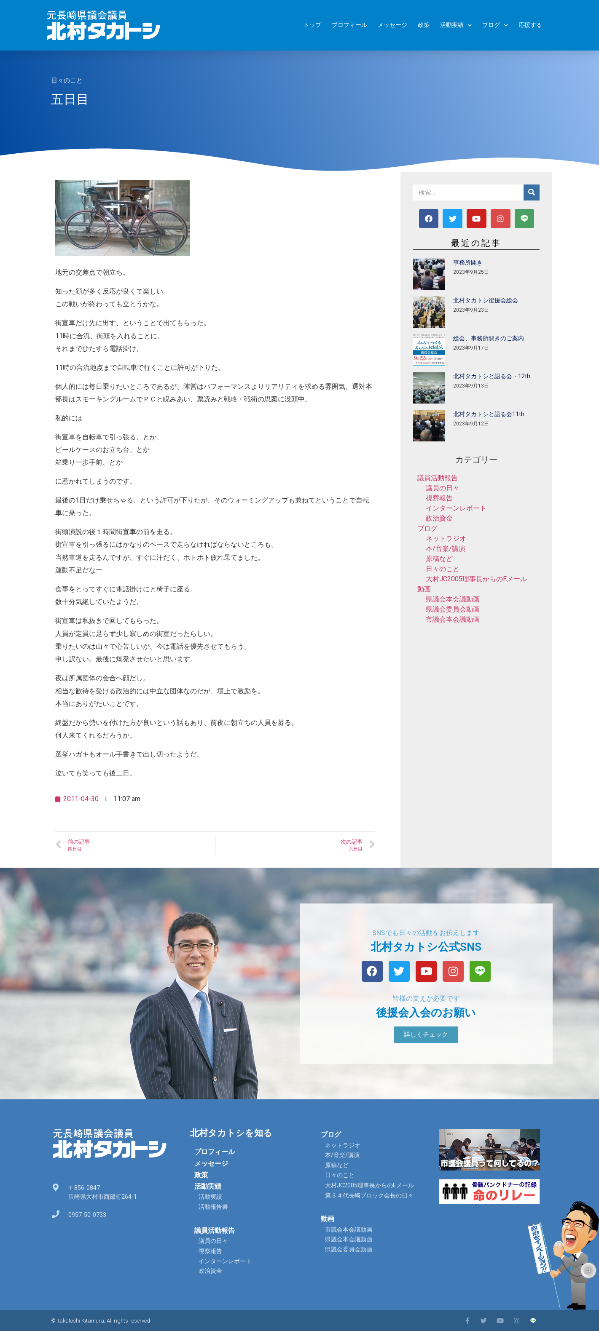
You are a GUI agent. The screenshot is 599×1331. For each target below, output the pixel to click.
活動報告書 (213, 1206)
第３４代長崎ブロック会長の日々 (369, 1195)
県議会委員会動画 (453, 609)
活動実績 (456, 25)
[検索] (532, 192)
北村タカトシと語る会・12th (491, 376)
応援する (530, 25)
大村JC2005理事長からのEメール (476, 579)
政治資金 (439, 518)
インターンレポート (456, 508)
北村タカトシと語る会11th (488, 414)
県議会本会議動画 (453, 599)
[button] (426, 1034)
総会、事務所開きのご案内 (488, 338)
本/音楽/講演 (445, 549)
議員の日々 (442, 488)
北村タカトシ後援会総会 (485, 300)
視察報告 (439, 498)
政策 (424, 25)
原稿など (439, 559)
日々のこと (67, 80)
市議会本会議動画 (453, 619)
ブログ (495, 25)
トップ (312, 25)
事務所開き (468, 262)
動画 (424, 589)
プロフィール (349, 25)
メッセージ (392, 25)
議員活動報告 (437, 478)
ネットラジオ (446, 539)
